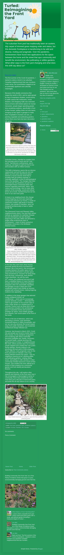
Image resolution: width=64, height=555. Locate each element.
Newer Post (9, 466)
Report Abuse (45, 126)
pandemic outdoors (30, 425)
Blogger (40, 549)
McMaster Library (28, 261)
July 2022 (43, 106)
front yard (12, 425)
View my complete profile (47, 98)
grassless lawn (20, 425)
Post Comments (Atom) (21, 470)
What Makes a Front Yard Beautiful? (23, 512)
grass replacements (48, 114)
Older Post (32, 466)
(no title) (14, 522)
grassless (45, 116)
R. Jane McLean (52, 73)
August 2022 (44, 103)
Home (21, 466)
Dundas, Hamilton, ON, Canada (20, 427)
